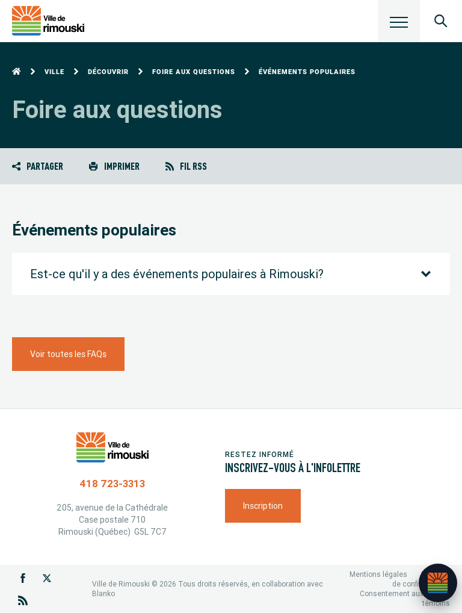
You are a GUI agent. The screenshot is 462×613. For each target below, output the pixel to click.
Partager (37, 166)
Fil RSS (186, 166)
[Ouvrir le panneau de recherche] (441, 21)
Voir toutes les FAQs (68, 354)
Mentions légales (378, 574)
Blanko (103, 593)
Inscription (263, 505)
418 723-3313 (112, 483)
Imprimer (114, 166)
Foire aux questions (193, 72)
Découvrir (108, 72)
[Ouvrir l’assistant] (438, 583)
